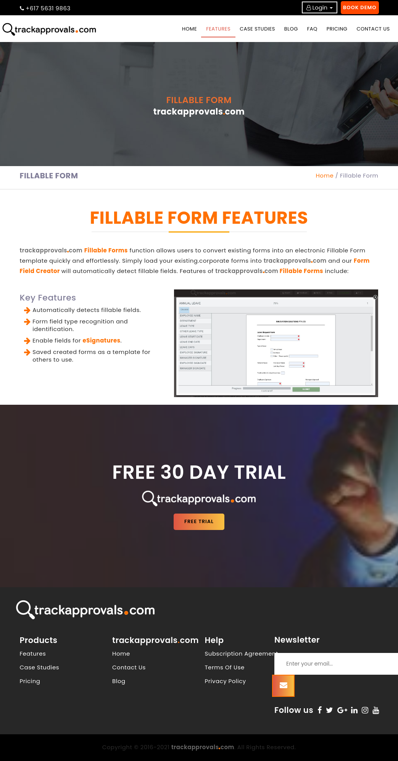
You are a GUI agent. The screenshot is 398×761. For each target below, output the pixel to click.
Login (320, 7)
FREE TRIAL (199, 521)
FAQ (312, 28)
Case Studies (40, 667)
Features (33, 654)
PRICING (337, 28)
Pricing (30, 681)
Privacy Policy (225, 681)
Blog (119, 681)
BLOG (291, 28)
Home (192, 28)
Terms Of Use (225, 667)
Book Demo (360, 7)
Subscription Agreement (242, 654)
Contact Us (129, 667)
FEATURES (218, 28)
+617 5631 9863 (48, 8)
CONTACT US (373, 28)
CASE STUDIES (257, 28)
